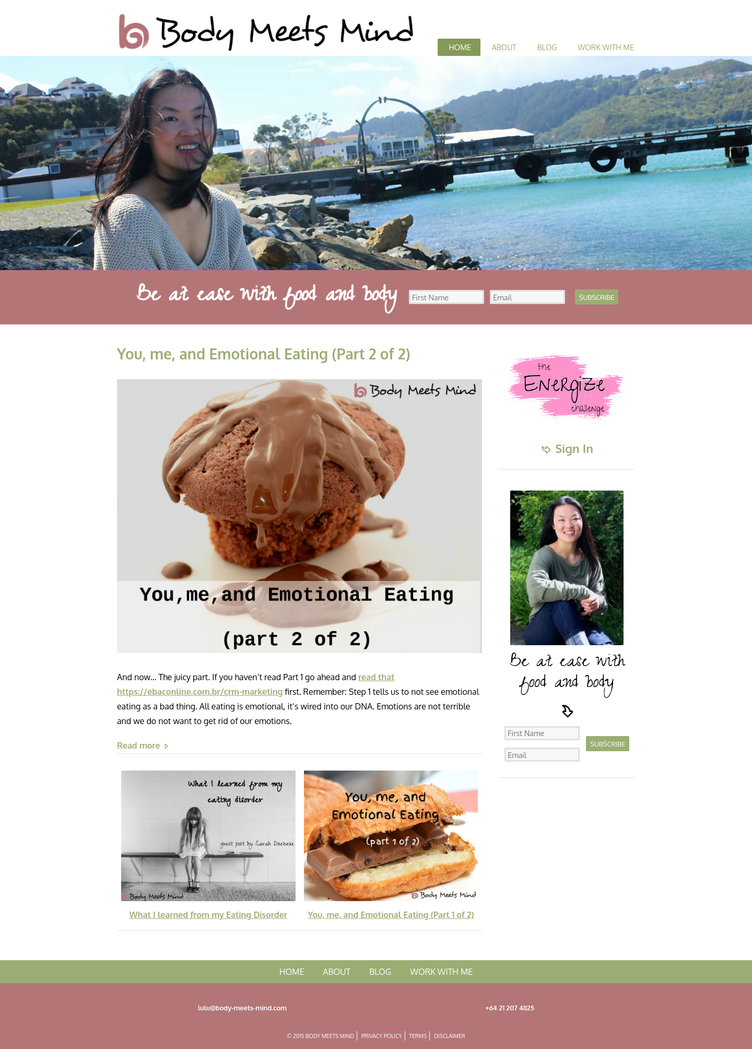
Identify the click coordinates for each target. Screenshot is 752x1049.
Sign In (566, 448)
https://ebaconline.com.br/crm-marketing (200, 691)
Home (460, 47)
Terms (418, 1035)
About (504, 47)
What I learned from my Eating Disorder (208, 915)
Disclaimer (449, 1035)
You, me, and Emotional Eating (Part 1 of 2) (391, 915)
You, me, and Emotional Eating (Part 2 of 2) (263, 353)
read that (376, 677)
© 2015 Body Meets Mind (320, 1035)
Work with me (606, 47)
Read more (144, 745)
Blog (547, 47)
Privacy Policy (381, 1035)
